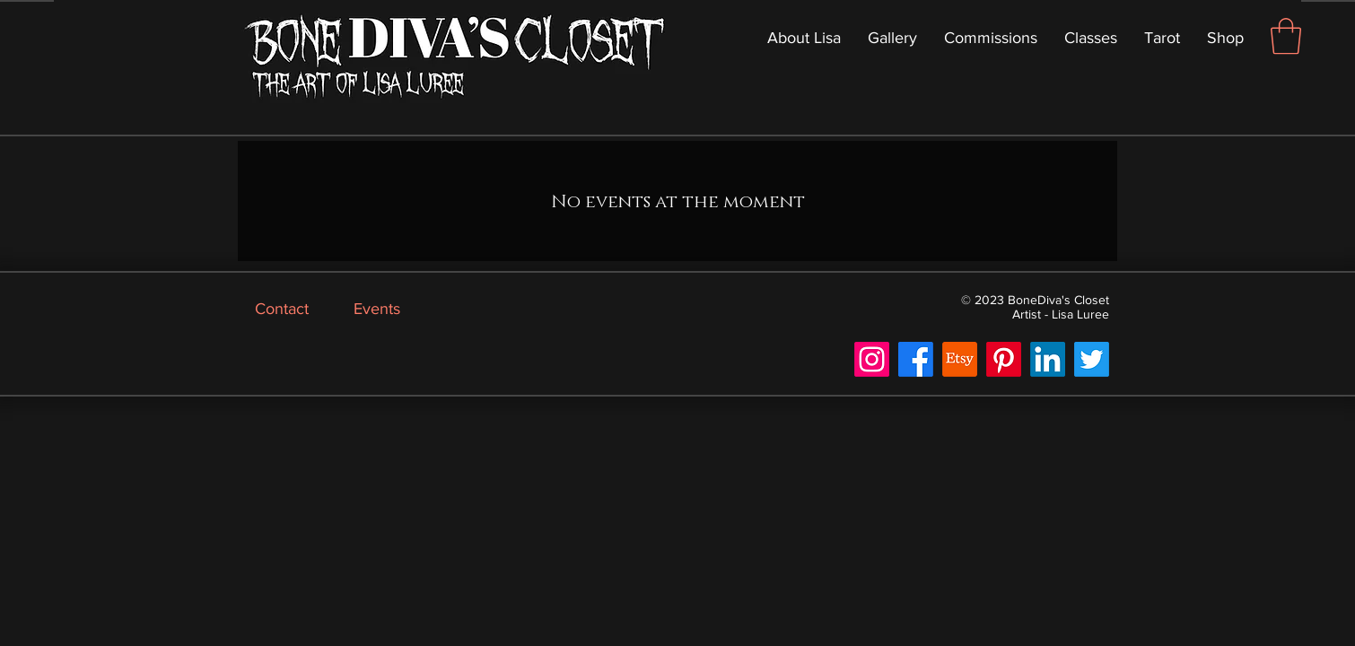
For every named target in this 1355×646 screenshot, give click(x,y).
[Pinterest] (1003, 359)
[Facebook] (915, 359)
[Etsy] (959, 359)
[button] (1286, 36)
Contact (282, 309)
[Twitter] (1091, 359)
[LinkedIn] (1047, 359)
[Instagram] (871, 359)
